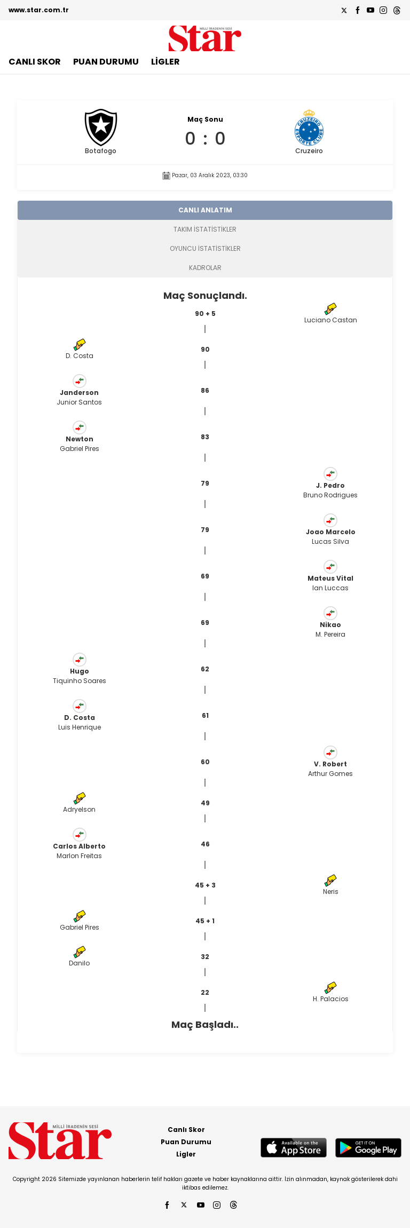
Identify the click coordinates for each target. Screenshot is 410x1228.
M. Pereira (330, 634)
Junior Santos (79, 402)
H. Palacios (331, 998)
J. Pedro (330, 485)
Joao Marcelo (331, 531)
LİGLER (165, 62)
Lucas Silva (330, 541)
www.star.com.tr (39, 9)
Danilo (79, 963)
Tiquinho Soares (79, 680)
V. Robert (330, 764)
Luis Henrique (79, 727)
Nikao (330, 624)
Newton (79, 438)
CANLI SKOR (35, 62)
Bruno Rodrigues (330, 495)
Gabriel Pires (79, 448)
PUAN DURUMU (106, 62)
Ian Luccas (330, 587)
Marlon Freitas (79, 855)
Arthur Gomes (330, 773)
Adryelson (79, 809)
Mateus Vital (330, 578)
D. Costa (79, 355)
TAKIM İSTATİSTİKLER (205, 229)
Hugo (79, 671)
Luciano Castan (330, 319)
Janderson (79, 392)
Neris (330, 891)
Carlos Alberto (79, 846)
